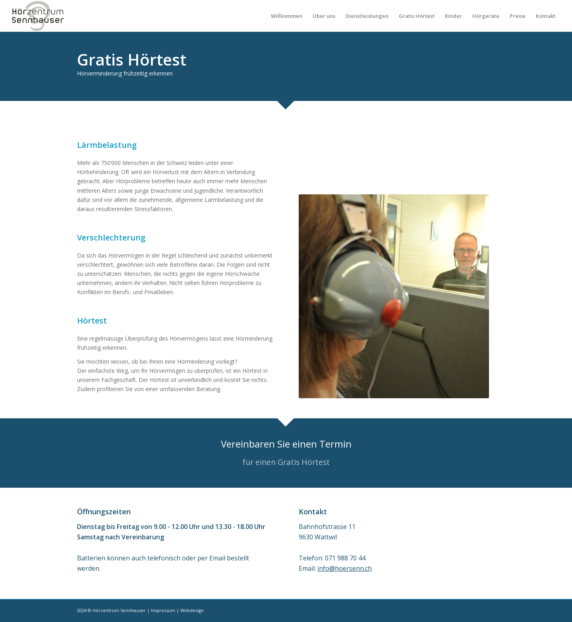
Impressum (163, 610)
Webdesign (192, 610)
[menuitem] (286, 16)
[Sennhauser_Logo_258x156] (38, 16)
